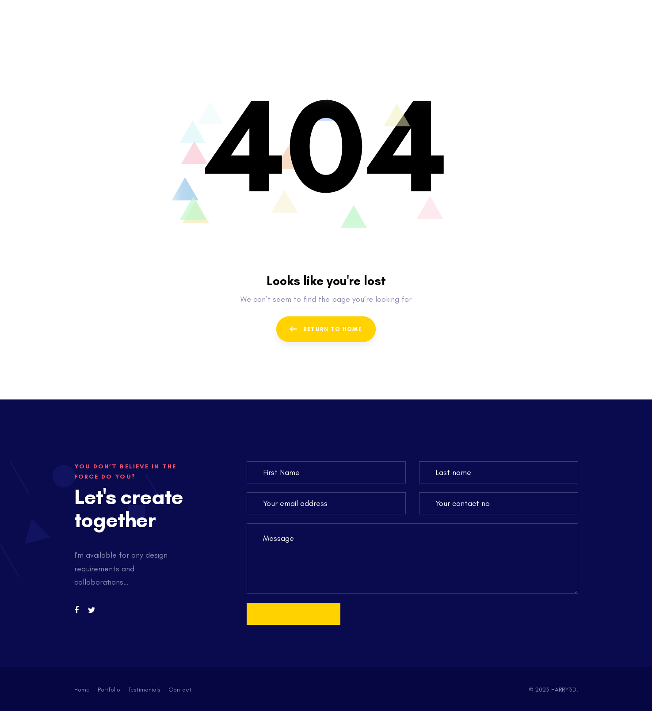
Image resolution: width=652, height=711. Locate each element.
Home (82, 689)
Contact (179, 689)
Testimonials (144, 689)
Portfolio (109, 689)
